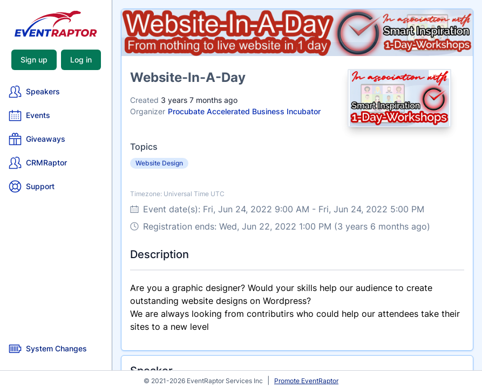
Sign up (34, 59)
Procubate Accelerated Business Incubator (244, 111)
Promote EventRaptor (306, 381)
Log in (81, 59)
